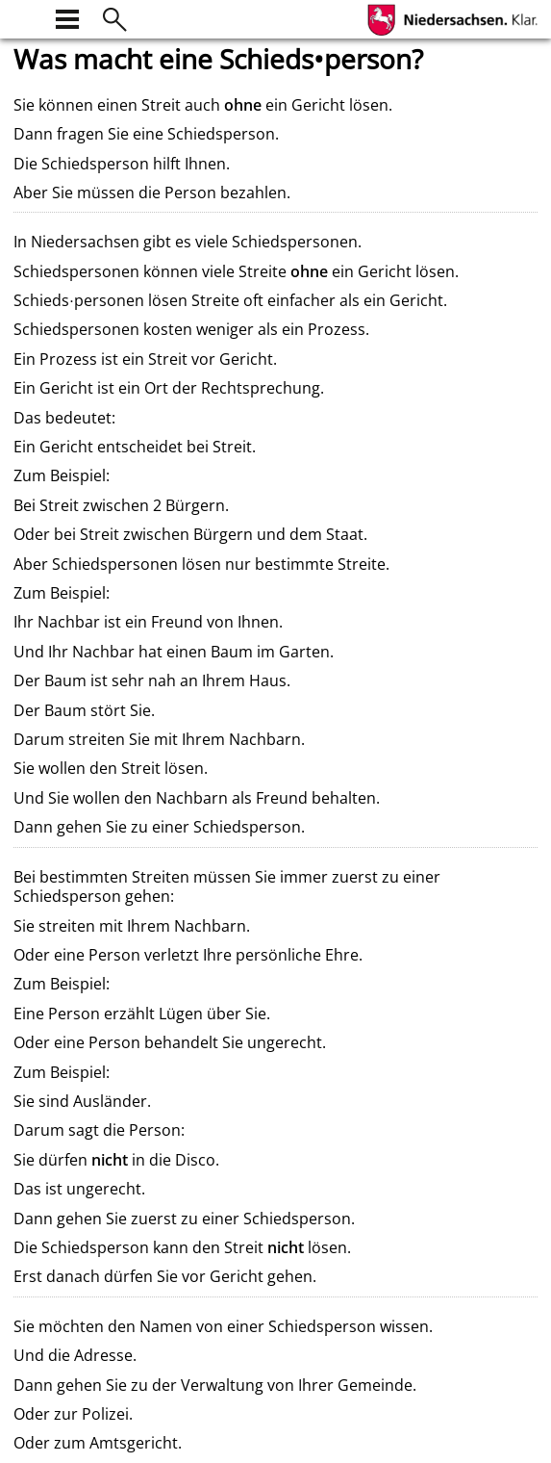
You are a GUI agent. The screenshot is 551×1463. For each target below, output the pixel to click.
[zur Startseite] (25, 17)
